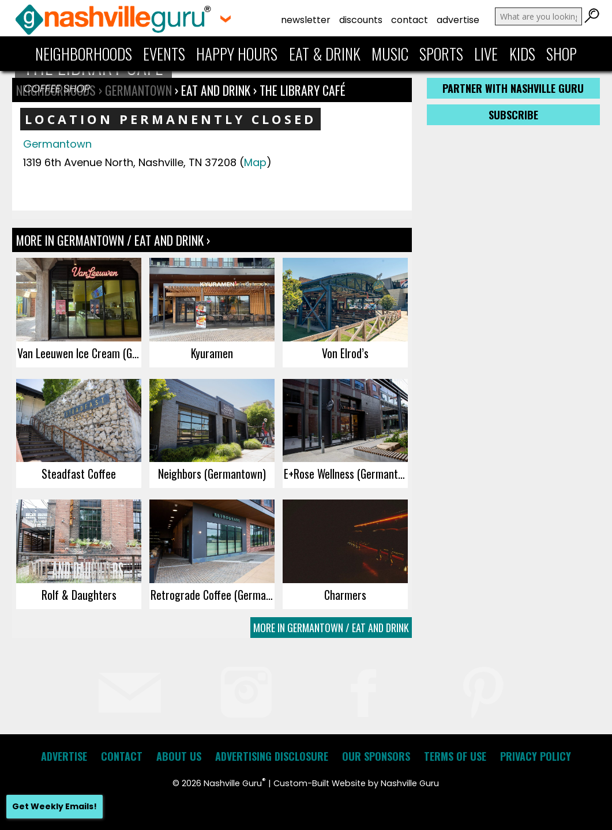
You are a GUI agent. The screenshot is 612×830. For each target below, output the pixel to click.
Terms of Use (455, 756)
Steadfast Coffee (79, 473)
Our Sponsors (376, 756)
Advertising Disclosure (271, 756)
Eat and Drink (215, 90)
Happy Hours (236, 53)
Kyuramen (212, 353)
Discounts (360, 20)
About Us (178, 756)
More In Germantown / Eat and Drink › (113, 240)
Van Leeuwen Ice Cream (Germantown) (79, 353)
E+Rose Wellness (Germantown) (346, 473)
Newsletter (306, 20)
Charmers (345, 594)
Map (255, 162)
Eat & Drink (325, 53)
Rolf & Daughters (79, 594)
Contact (409, 20)
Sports (441, 53)
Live (486, 53)
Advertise (458, 20)
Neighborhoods (83, 53)
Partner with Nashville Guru (513, 88)
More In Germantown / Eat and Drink (331, 627)
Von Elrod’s (345, 353)
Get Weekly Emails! (54, 806)
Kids (522, 53)
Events (164, 53)
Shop (561, 53)
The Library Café (303, 90)
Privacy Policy (535, 756)
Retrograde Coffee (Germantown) (213, 594)
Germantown (57, 144)
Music (389, 53)
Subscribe (513, 114)
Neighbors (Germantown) (212, 473)
